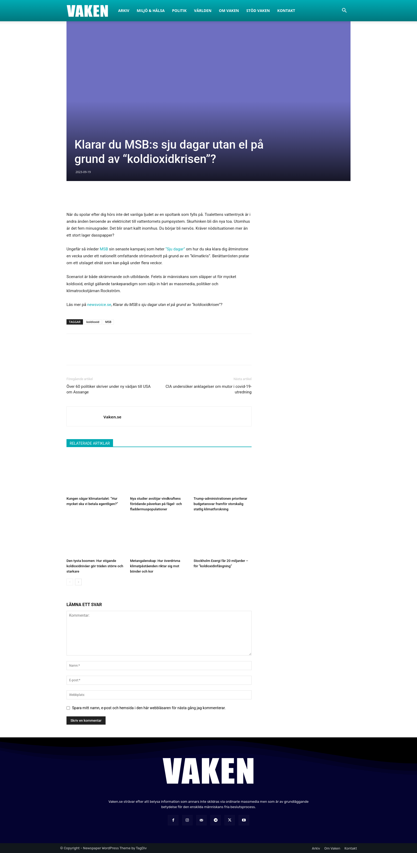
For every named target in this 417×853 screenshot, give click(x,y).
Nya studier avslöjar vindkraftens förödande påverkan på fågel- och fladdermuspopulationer (156, 504)
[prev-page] (69, 582)
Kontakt (286, 10)
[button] (344, 11)
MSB (104, 249)
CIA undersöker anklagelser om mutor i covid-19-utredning (208, 389)
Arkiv (123, 10)
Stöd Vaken (258, 10)
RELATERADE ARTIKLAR (90, 443)
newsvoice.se (99, 304)
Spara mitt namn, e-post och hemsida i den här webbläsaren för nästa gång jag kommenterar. (149, 708)
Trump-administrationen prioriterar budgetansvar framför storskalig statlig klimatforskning (220, 504)
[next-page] (78, 582)
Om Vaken (229, 10)
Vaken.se (112, 416)
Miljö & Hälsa (151, 10)
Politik (179, 10)
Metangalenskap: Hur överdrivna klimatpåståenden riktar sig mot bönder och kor (155, 566)
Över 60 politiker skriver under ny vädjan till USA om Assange (108, 389)
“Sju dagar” (175, 249)
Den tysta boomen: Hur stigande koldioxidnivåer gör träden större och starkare (94, 566)
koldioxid (92, 322)
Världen (203, 10)
